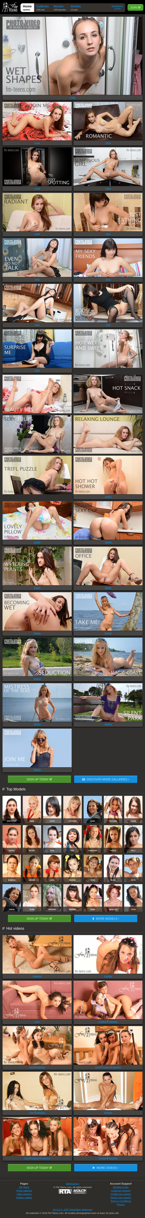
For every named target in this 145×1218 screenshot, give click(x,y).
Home (27, 8)
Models (76, 8)
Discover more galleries (105, 779)
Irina (108, 233)
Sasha (108, 496)
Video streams (24, 1194)
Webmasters (72, 1183)
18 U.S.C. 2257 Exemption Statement (72, 1209)
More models (105, 918)
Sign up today (39, 779)
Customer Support (120, 1190)
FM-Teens (24, 1187)
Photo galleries (24, 1190)
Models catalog (24, 1197)
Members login (120, 1187)
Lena (72, 97)
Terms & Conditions (120, 1201)
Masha (108, 633)
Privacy (121, 1204)
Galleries (42, 8)
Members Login (117, 7)
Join (135, 7)
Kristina (108, 976)
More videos (105, 1167)
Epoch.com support (121, 1197)
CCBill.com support (121, 1194)
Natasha (37, 976)
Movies (60, 8)
